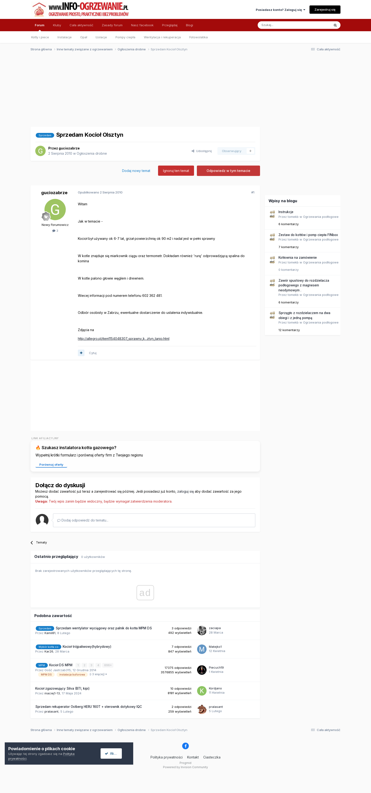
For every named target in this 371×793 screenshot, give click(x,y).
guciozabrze (69, 148)
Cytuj (93, 353)
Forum (39, 27)
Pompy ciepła (125, 37)
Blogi (189, 25)
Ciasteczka (212, 757)
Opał (83, 37)
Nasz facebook (142, 25)
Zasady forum (112, 25)
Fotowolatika (198, 37)
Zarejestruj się (325, 9)
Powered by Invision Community (185, 767)
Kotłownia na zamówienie (297, 257)
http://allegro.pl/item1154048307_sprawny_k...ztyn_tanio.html (123, 339)
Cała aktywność (81, 25)
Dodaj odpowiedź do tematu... (82, 520)
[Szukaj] (282, 25)
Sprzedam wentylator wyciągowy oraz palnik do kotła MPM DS (104, 628)
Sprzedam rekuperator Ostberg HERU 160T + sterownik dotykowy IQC (88, 707)
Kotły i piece (40, 37)
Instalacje (64, 37)
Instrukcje (285, 212)
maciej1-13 (52, 693)
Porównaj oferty (51, 464)
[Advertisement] (183, 92)
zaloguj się (185, 491)
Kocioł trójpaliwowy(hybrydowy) (87, 646)
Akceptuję (116, 753)
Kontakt (193, 757)
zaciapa (215, 628)
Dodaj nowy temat (136, 171)
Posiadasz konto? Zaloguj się (280, 10)
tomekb (293, 217)
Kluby (57, 25)
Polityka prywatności (166, 757)
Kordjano (215, 688)
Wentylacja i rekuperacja (162, 37)
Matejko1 (215, 646)
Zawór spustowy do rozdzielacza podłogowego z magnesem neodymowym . (303, 285)
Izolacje (101, 37)
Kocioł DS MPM (61, 665)
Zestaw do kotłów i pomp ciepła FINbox (308, 235)
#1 (252, 192)
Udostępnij (202, 151)
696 (108, 665)
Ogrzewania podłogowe (321, 217)
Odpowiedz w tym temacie (228, 171)
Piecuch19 (216, 667)
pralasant (51, 711)
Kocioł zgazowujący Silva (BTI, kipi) (62, 688)
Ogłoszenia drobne (92, 153)
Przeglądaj (169, 25)
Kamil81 (49, 633)
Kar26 (48, 651)
